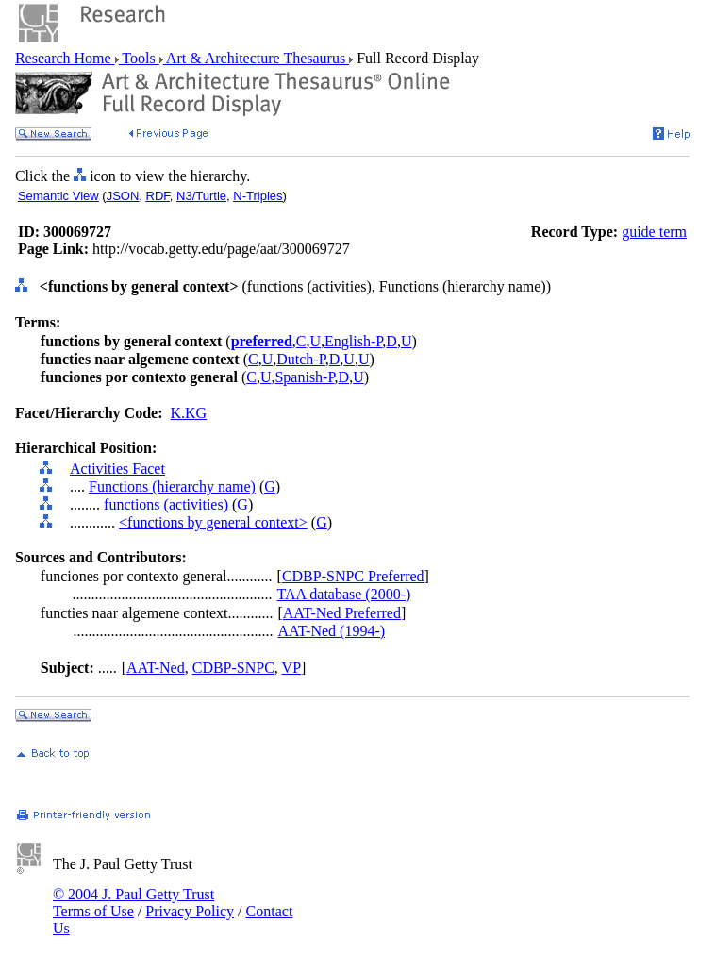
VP (291, 668)
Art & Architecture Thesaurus (256, 58)
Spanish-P (304, 377)
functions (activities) (166, 504)
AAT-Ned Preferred (342, 613)
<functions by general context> (213, 522)
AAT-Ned (155, 668)
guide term (654, 232)
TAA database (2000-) (344, 594)
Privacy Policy (189, 911)
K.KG (188, 413)
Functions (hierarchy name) (172, 486)
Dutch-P (300, 359)
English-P (353, 341)
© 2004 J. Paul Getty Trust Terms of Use (133, 902)
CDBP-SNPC (233, 668)
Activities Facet (117, 469)
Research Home (65, 58)
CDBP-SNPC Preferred (353, 576)
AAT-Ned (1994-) (331, 631)
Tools (139, 58)
